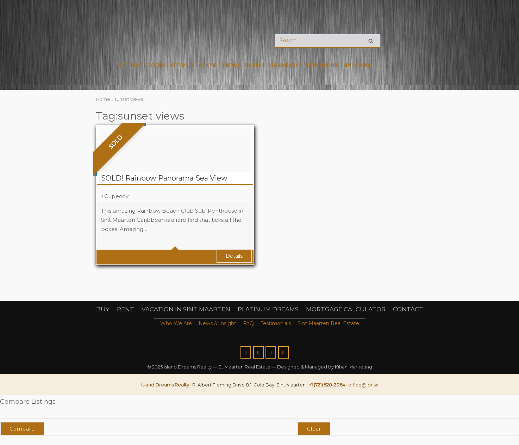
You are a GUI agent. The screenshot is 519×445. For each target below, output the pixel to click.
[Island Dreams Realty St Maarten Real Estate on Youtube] (270, 352)
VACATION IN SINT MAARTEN (186, 309)
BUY (103, 309)
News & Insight (358, 65)
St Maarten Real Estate (244, 367)
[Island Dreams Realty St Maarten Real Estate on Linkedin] (283, 352)
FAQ (248, 323)
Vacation (155, 65)
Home (103, 99)
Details (234, 256)
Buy (123, 65)
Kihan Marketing (353, 367)
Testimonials (276, 323)
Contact (230, 65)
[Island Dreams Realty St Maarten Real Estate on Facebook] (245, 352)
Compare (22, 429)
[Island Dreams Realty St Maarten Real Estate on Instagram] (258, 352)
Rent (136, 65)
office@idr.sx (363, 385)
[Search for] (327, 41)
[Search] (370, 41)
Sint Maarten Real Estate (328, 323)
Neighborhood (284, 65)
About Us (254, 65)
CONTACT (408, 309)
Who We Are (176, 323)
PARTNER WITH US (321, 65)
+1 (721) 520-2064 (327, 385)
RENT (125, 309)
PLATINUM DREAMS (268, 309)
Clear (314, 429)
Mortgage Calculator (193, 65)
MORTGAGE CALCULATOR (346, 309)
